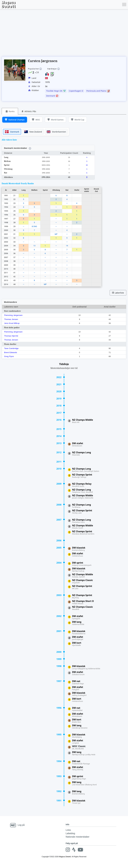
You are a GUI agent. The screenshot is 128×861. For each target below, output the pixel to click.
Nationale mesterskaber (77, 837)
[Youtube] (79, 849)
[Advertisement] (53, 33)
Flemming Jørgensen (13, 315)
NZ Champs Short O (83, 601)
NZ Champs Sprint (82, 474)
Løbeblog (70, 833)
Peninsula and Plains (96, 91)
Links (68, 830)
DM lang (76, 621)
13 (34, 246)
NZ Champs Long (81, 452)
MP (56, 234)
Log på (21, 825)
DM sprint (77, 562)
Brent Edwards (10, 352)
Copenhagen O (76, 91)
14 (67, 246)
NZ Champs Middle (82, 419)
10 (87, 165)
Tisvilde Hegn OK (54, 91)
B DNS (34, 226)
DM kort (76, 642)
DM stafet (77, 443)
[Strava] (73, 849)
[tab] (10, 111)
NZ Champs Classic (82, 580)
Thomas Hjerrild (11, 336)
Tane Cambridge (11, 348)
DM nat (76, 681)
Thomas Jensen (11, 319)
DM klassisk (78, 547)
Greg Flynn (9, 356)
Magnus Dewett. (65, 857)
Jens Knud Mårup (11, 323)
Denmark (50, 96)
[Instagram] (68, 849)
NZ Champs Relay (81, 483)
